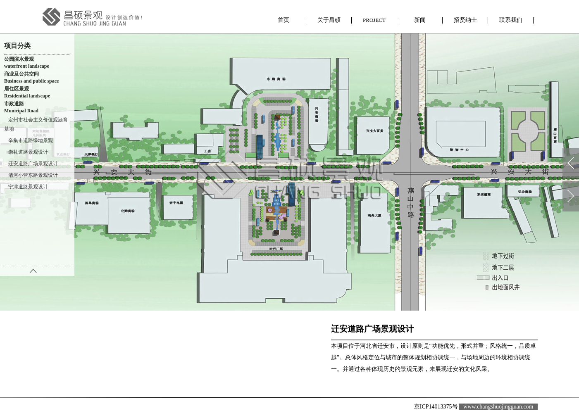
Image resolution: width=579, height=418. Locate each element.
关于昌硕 (329, 17)
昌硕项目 (374, 20)
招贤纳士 (465, 17)
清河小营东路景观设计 (33, 175)
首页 (283, 17)
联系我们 (511, 17)
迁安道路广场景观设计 (33, 163)
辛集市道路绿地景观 (30, 140)
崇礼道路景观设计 (28, 152)
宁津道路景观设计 (28, 187)
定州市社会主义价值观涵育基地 (36, 124)
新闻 (420, 17)
